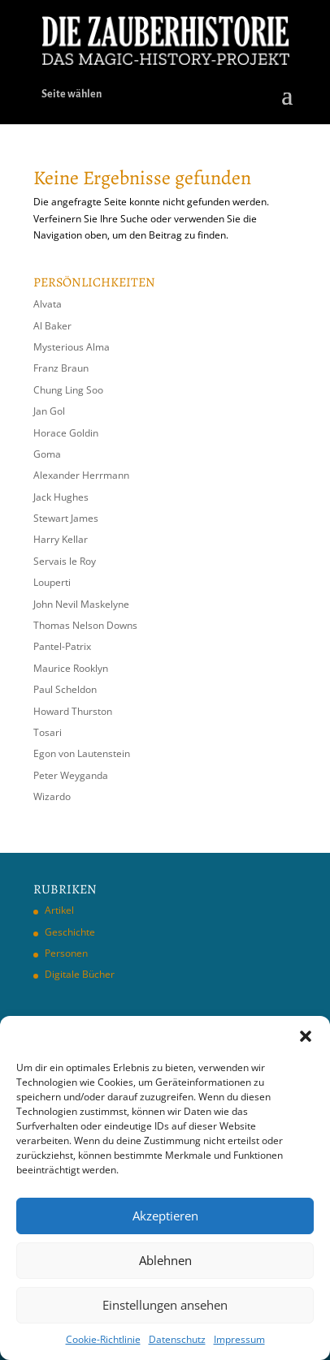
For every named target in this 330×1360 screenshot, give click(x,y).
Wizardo (52, 796)
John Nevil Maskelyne (81, 604)
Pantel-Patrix (62, 646)
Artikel (59, 910)
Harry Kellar (60, 539)
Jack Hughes (61, 497)
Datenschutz (177, 1339)
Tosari (47, 732)
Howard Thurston (72, 711)
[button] (305, 1036)
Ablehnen (165, 1260)
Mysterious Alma (71, 347)
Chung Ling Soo (68, 390)
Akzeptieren (165, 1215)
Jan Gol (49, 411)
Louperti (52, 582)
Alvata (47, 304)
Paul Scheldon (65, 689)
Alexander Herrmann (81, 475)
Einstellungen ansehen (165, 1305)
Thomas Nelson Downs (85, 625)
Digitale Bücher (80, 974)
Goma (47, 454)
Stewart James (65, 518)
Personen (66, 953)
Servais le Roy (64, 561)
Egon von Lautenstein (81, 753)
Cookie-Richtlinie (103, 1339)
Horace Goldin (65, 433)
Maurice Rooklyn (70, 668)
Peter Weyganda (70, 775)
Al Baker (52, 326)
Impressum (239, 1339)
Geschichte (70, 932)
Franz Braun (61, 368)
